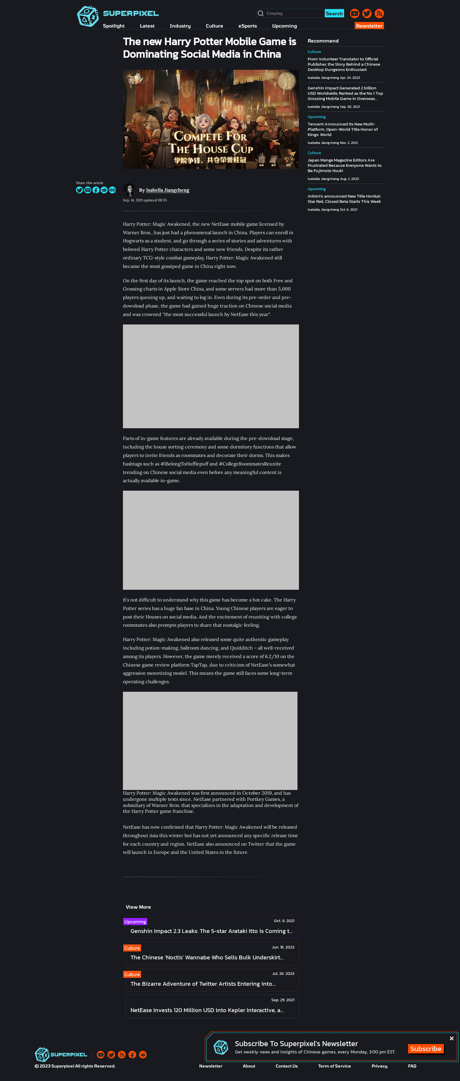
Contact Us (287, 1065)
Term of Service (334, 1065)
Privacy (380, 1065)
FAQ (412, 1065)
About (249, 1065)
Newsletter (210, 1065)
